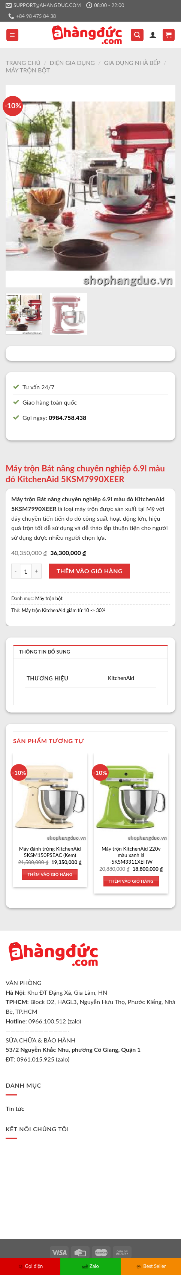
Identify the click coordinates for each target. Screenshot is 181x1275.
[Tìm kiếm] (137, 35)
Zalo (90, 1266)
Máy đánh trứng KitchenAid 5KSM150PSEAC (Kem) (50, 852)
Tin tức (15, 1108)
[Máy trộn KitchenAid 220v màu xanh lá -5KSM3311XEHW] (131, 797)
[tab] (90, 651)
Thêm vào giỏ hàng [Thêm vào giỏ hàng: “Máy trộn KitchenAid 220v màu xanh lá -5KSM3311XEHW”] (131, 881)
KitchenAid (121, 678)
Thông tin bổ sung (44, 652)
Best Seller (151, 1266)
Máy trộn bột (28, 70)
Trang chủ (23, 62)
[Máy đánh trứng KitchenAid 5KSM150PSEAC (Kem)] (50, 797)
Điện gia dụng (72, 62)
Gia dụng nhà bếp (132, 62)
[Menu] (12, 35)
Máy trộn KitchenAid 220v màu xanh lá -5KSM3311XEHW (131, 855)
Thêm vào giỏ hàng (90, 570)
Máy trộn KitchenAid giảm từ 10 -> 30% (64, 610)
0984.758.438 (67, 417)
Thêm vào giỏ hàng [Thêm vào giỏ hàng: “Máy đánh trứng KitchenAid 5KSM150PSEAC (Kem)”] (49, 874)
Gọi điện (30, 1266)
